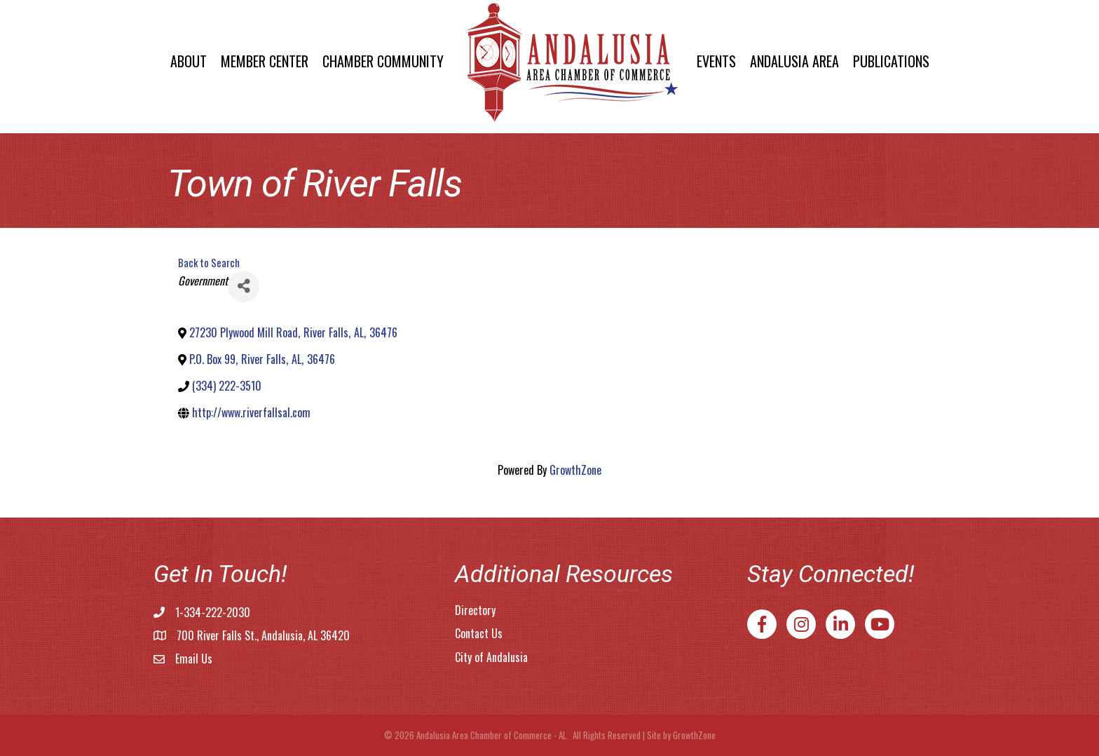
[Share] (243, 286)
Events (716, 61)
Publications (891, 61)
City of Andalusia (491, 657)
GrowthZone (575, 469)
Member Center (264, 61)
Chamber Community (383, 61)
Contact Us (479, 633)
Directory (475, 610)
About (188, 61)
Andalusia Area (794, 61)
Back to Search (209, 262)
